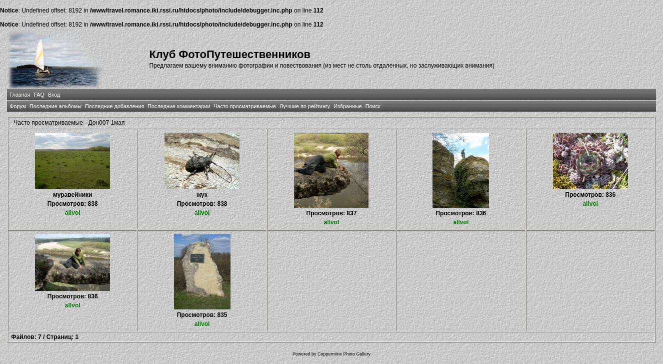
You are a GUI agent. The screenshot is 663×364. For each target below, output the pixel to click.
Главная (20, 95)
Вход (54, 95)
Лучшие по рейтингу (305, 106)
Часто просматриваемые (245, 106)
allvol (72, 212)
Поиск (373, 106)
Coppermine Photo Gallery (344, 353)
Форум (18, 106)
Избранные (348, 106)
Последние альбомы (56, 106)
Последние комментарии (179, 106)
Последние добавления (114, 106)
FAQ (39, 95)
